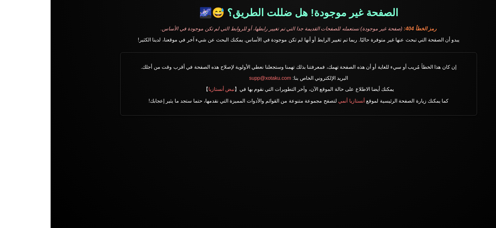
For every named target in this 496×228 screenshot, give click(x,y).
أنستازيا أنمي (301, 101)
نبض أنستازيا (171, 89)
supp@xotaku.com (220, 78)
